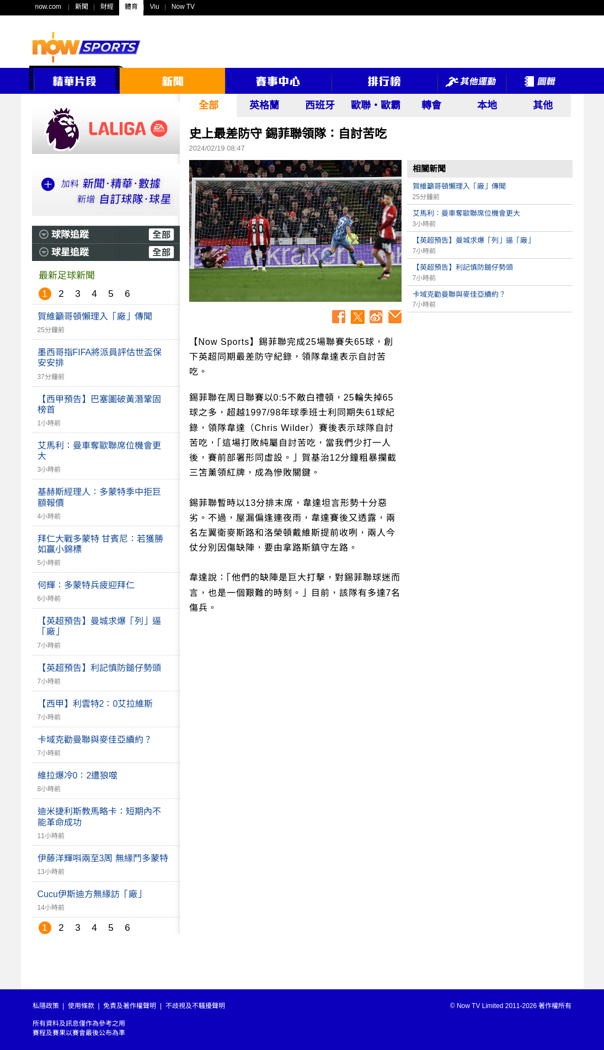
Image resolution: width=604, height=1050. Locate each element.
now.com (48, 6)
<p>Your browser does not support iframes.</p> (490, 395)
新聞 (81, 6)
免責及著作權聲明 (129, 1006)
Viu (154, 6)
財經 (107, 6)
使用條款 (81, 1006)
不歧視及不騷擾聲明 (195, 1006)
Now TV (183, 6)
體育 (131, 6)
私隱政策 (46, 1006)
